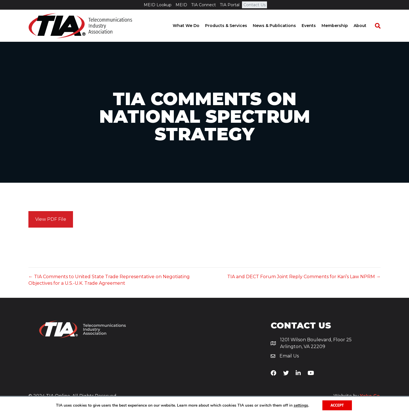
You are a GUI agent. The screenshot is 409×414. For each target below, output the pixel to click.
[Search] (380, 25)
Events (314, 25)
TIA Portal (229, 4)
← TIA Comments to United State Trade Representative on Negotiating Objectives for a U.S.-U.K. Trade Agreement (109, 280)
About (365, 25)
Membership (340, 25)
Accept (337, 405)
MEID (181, 4)
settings (300, 405)
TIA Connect (203, 4)
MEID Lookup (158, 4)
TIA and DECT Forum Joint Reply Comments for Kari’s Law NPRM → (304, 276)
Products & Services (232, 25)
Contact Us (254, 4)
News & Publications (280, 25)
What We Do (191, 25)
